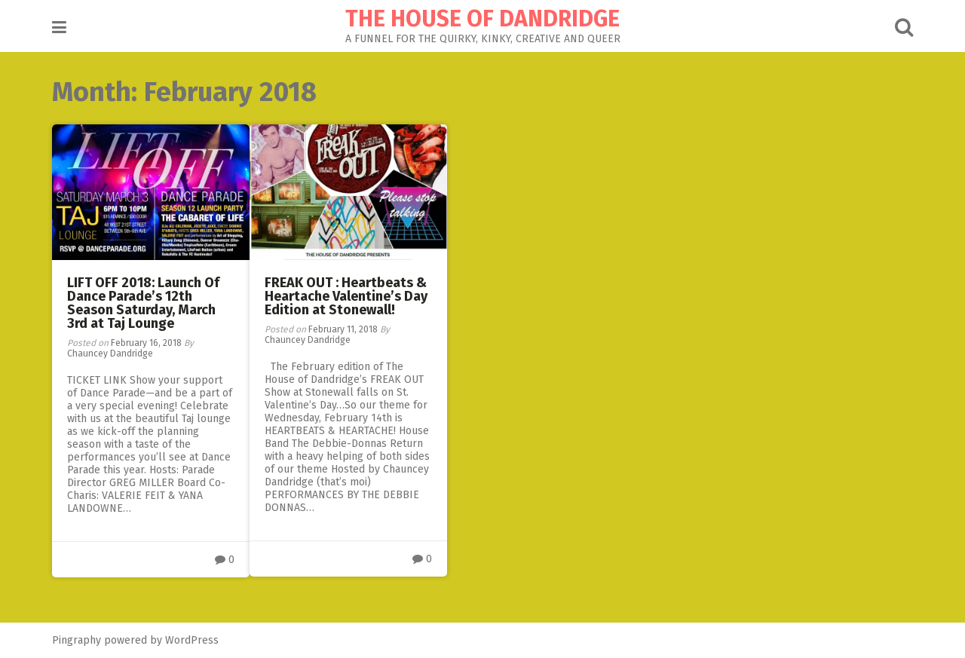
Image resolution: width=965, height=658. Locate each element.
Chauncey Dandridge (110, 353)
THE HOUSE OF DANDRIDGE (482, 18)
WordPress (192, 640)
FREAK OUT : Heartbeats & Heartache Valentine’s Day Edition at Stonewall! (346, 296)
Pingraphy (76, 640)
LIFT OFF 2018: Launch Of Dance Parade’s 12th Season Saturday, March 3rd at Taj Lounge (143, 303)
